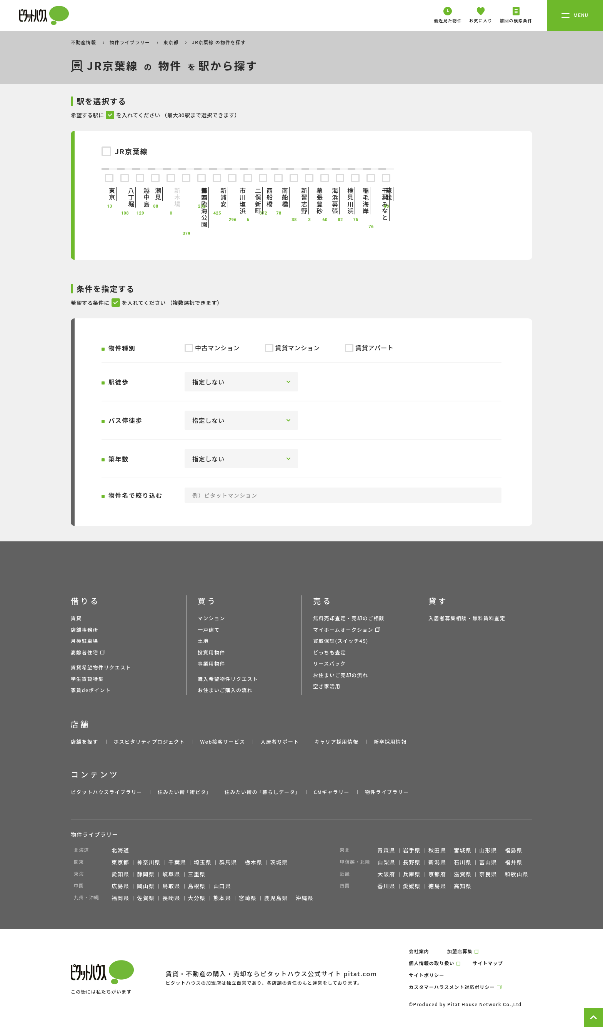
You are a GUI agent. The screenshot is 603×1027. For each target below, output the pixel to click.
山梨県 (386, 862)
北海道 (120, 850)
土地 (203, 640)
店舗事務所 (84, 629)
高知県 (462, 886)
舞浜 (201, 194)
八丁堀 (124, 197)
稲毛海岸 (355, 200)
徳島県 (437, 886)
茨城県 (279, 862)
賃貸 (76, 618)
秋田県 (437, 850)
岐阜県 (171, 874)
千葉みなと (371, 204)
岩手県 (412, 850)
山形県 (488, 850)
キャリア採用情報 (336, 741)
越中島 (140, 197)
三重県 (197, 874)
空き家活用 (327, 686)
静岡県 (146, 874)
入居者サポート (279, 741)
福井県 (513, 862)
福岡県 (120, 898)
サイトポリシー (426, 975)
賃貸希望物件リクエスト (101, 667)
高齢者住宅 (84, 652)
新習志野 (294, 200)
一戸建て (209, 629)
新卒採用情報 (390, 741)
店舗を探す (84, 741)
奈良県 (488, 874)
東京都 (171, 42)
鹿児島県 (276, 898)
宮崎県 (248, 898)
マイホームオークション (343, 629)
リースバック (329, 663)
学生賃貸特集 (87, 678)
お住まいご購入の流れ (225, 690)
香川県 (386, 886)
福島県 (513, 850)
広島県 (120, 886)
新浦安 (217, 197)
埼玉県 (203, 862)
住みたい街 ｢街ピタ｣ (183, 792)
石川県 (462, 862)
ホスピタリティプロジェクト (149, 741)
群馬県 (228, 862)
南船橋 (278, 197)
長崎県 (171, 898)
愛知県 (120, 874)
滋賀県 (462, 874)
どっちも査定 (329, 652)
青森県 (386, 850)
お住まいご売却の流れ (340, 675)
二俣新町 (248, 200)
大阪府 (386, 874)
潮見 (155, 194)
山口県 (222, 886)
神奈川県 (149, 862)
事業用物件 (211, 663)
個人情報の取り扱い (432, 963)
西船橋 (263, 197)
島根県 (197, 886)
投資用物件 (211, 652)
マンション (211, 618)
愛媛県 (412, 886)
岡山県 (146, 886)
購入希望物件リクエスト (228, 678)
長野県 (412, 862)
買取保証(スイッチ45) (340, 640)
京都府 (437, 874)
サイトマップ (488, 963)
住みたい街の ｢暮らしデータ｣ (261, 792)
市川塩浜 (232, 200)
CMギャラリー (331, 792)
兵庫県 (412, 874)
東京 (109, 194)
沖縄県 (304, 898)
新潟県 (437, 862)
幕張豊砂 (309, 200)
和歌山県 (516, 874)
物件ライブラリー (131, 42)
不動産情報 (84, 42)
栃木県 (253, 862)
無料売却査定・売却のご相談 (349, 618)
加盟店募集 (460, 951)
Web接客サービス (222, 741)
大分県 (197, 898)
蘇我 (386, 194)
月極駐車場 (84, 640)
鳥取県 (171, 886)
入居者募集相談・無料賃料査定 (466, 618)
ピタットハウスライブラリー (106, 792)
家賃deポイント (91, 690)
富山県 (488, 862)
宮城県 (462, 850)
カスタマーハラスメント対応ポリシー (452, 987)
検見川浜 (340, 200)
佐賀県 (146, 898)
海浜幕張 (324, 200)
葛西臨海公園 (186, 207)
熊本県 (222, 898)
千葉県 (177, 862)
